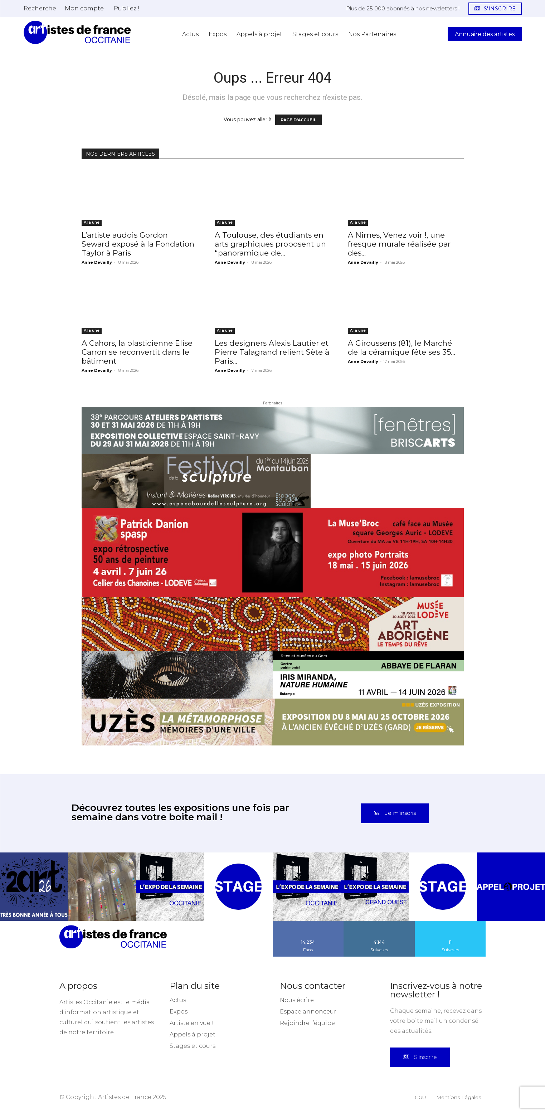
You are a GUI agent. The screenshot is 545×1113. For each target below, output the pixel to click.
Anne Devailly (97, 262)
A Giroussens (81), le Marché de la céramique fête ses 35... (401, 347)
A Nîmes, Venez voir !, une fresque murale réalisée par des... (399, 243)
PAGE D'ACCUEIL (298, 119)
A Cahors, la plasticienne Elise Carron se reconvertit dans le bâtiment (137, 352)
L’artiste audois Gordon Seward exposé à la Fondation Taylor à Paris (138, 243)
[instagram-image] (34, 886)
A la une (91, 222)
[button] (40, 8)
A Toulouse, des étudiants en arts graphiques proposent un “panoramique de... (270, 243)
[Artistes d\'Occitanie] (77, 32)
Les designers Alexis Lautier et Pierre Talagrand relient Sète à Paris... (272, 352)
